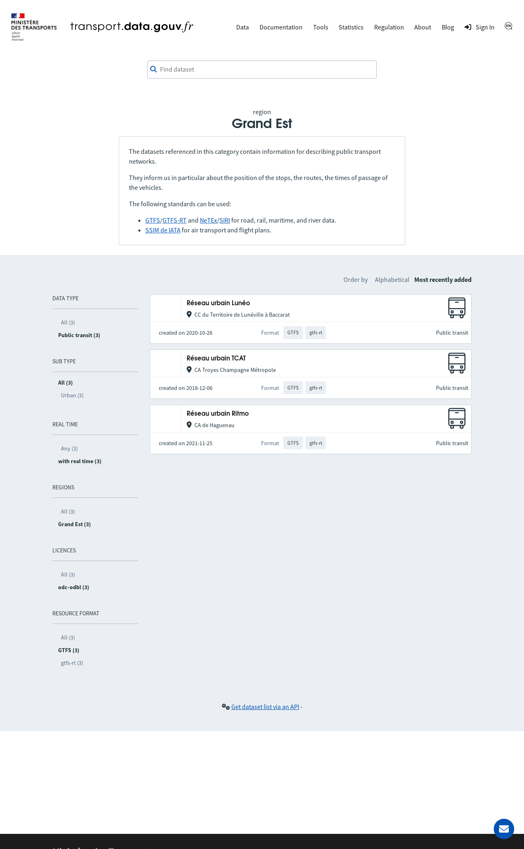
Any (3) (69, 448)
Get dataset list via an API (265, 707)
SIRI (224, 220)
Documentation (281, 27)
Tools (320, 27)
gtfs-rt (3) (72, 663)
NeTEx (208, 220)
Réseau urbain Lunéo (218, 303)
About (422, 27)
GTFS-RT (175, 220)
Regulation (389, 27)
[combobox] (262, 70)
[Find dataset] (262, 70)
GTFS (152, 220)
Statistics (351, 27)
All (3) (68, 322)
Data (242, 27)
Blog (448, 27)
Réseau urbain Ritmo (218, 414)
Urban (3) (72, 395)
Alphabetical (392, 279)
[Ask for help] (504, 829)
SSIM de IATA (163, 230)
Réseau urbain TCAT (216, 359)
